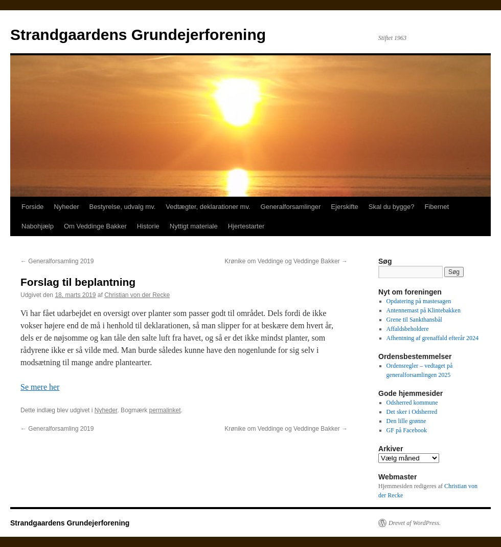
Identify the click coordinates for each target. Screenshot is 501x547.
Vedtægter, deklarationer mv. (208, 207)
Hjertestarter (246, 226)
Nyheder (66, 207)
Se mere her (39, 387)
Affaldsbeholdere (407, 328)
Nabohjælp (37, 226)
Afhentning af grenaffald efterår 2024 (432, 338)
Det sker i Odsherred (412, 411)
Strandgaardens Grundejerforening (138, 34)
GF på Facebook (406, 430)
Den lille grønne (406, 421)
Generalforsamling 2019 (57, 261)
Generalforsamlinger (291, 207)
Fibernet (436, 207)
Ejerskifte (344, 207)
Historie (148, 226)
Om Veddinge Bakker (95, 226)
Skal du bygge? (392, 207)
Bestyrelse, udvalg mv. (122, 207)
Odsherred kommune (412, 402)
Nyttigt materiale (194, 226)
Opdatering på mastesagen (418, 301)
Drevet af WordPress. (415, 523)
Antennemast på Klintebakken (423, 310)
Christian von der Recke (137, 295)
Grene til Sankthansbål (414, 319)
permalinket (164, 410)
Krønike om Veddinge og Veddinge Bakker (286, 261)
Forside (32, 207)
